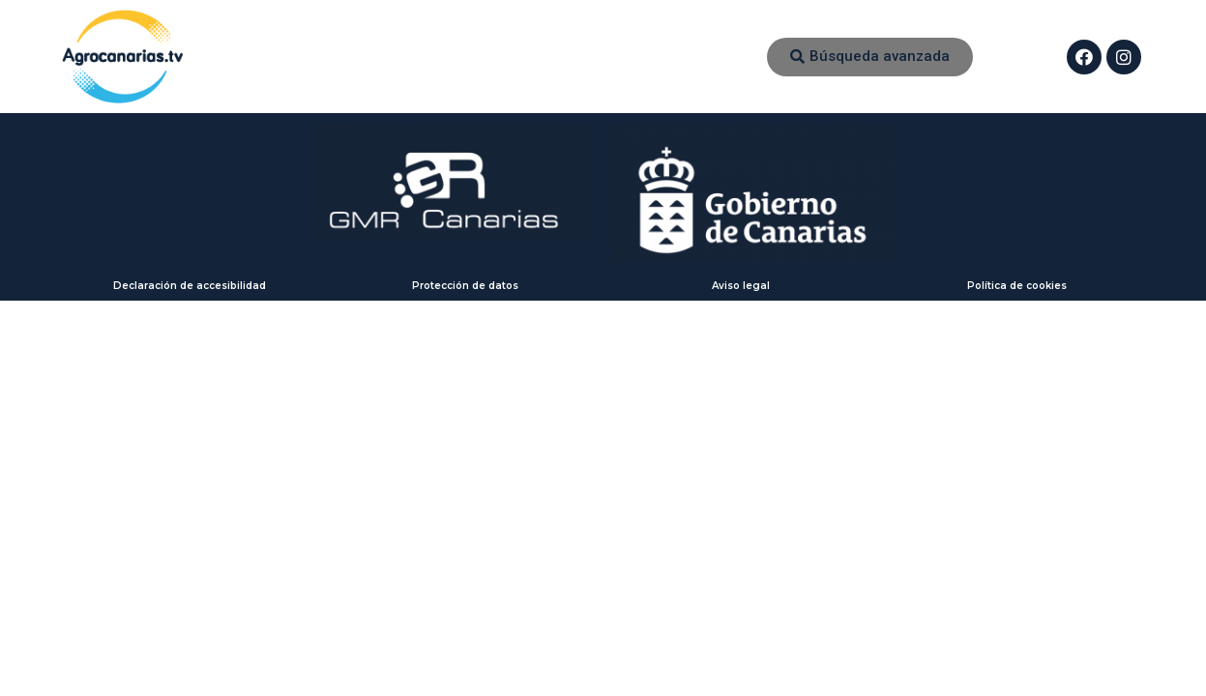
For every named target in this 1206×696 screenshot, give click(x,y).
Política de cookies (1017, 285)
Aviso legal (741, 285)
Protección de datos (465, 285)
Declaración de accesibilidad (189, 285)
